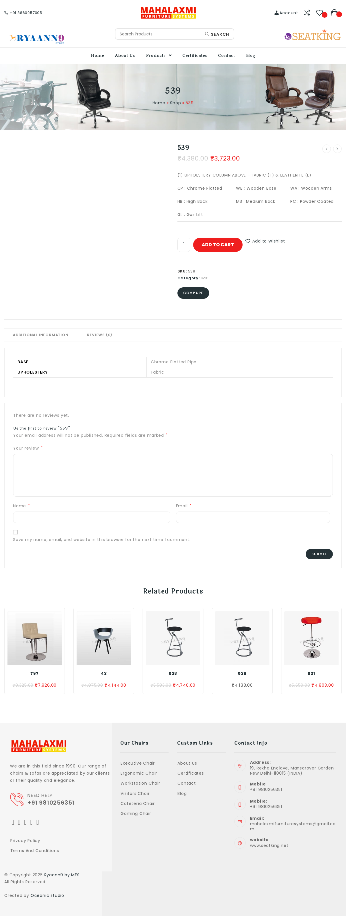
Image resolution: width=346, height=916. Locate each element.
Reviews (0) (99, 334)
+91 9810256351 (52, 802)
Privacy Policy (25, 840)
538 (173, 673)
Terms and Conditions (34, 850)
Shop (175, 103)
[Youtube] (37, 822)
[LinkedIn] (31, 822)
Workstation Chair (140, 783)
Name (21, 506)
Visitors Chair (135, 793)
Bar (204, 278)
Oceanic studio (47, 895)
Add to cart (218, 244)
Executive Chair (138, 763)
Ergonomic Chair (139, 773)
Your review (28, 448)
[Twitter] (13, 822)
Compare (193, 292)
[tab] (40, 335)
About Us (187, 763)
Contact (186, 783)
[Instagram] (25, 822)
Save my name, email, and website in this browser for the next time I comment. (102, 539)
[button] (265, 241)
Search (217, 34)
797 (34, 673)
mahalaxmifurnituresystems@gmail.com (293, 826)
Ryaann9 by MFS (62, 875)
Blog (182, 793)
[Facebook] (19, 822)
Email (184, 506)
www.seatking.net (269, 845)
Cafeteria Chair (138, 803)
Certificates (190, 773)
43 (104, 673)
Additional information (41, 334)
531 (311, 673)
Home (159, 103)
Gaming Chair (136, 813)
